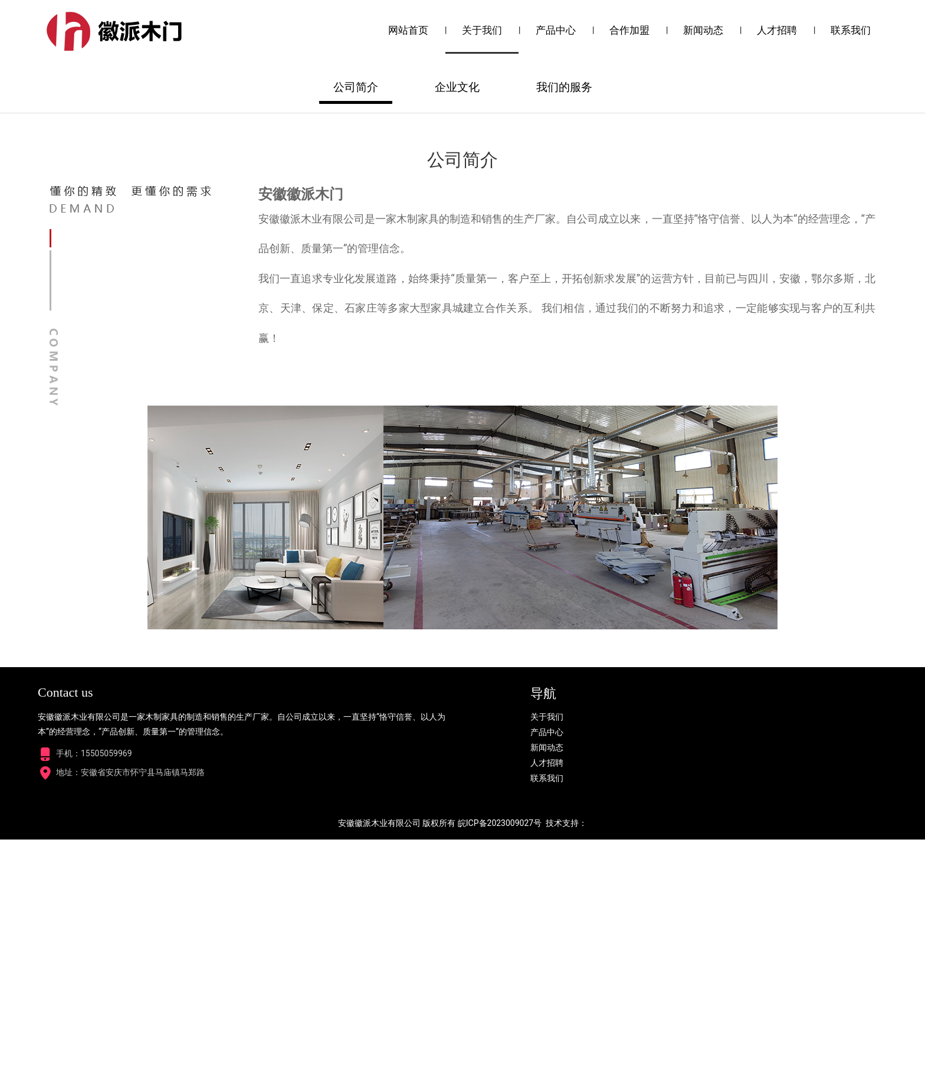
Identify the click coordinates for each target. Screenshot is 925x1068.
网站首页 (408, 30)
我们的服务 (564, 315)
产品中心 (556, 30)
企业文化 (457, 315)
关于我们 (482, 30)
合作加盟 (629, 30)
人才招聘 (777, 30)
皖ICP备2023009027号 (500, 1051)
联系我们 (851, 30)
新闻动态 (703, 30)
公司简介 (355, 315)
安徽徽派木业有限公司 (379, 1051)
